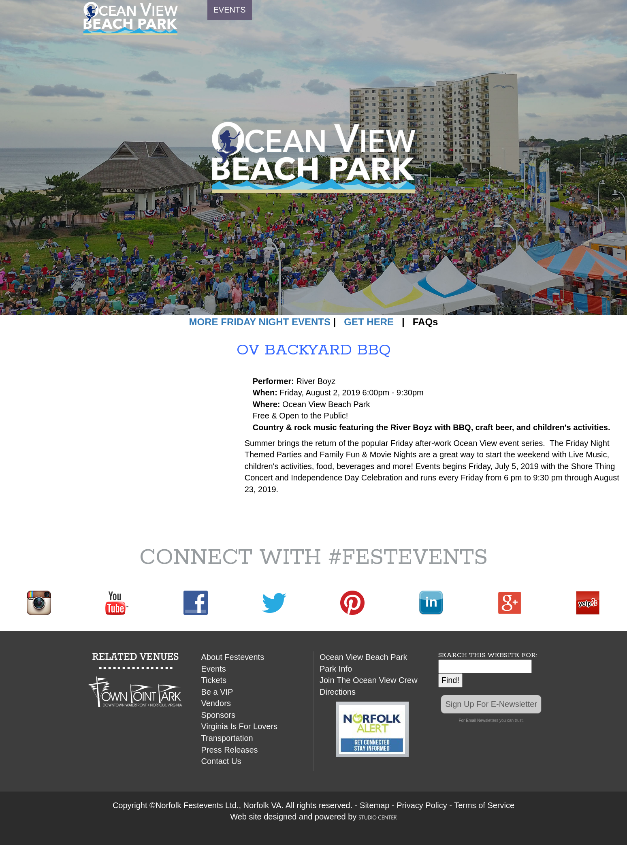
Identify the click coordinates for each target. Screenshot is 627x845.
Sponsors (218, 715)
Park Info (336, 668)
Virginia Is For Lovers (239, 726)
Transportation (227, 738)
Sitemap (374, 805)
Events (213, 668)
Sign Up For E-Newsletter (491, 704)
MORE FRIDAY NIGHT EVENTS (260, 321)
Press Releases (229, 749)
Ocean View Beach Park (363, 657)
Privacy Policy (422, 805)
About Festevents (232, 657)
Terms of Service (484, 805)
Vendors (216, 703)
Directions (338, 691)
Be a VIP (217, 691)
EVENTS (229, 9)
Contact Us (221, 761)
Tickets (214, 680)
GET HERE (369, 321)
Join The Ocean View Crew (369, 680)
